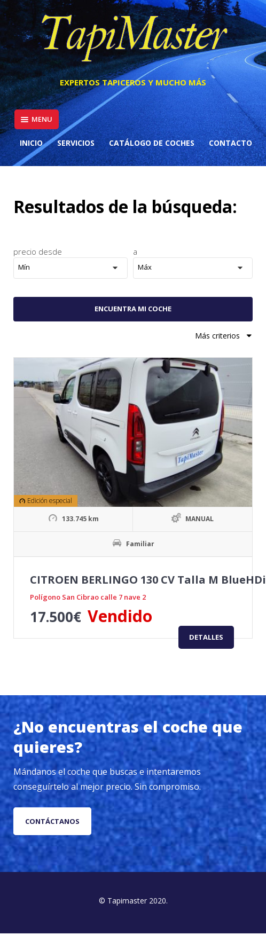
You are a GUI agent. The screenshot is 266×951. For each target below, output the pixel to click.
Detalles (206, 637)
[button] (73, 268)
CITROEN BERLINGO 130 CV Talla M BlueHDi (148, 579)
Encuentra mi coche (133, 308)
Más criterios (224, 336)
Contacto (230, 143)
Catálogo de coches (151, 143)
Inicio (31, 143)
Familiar (140, 543)
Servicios (76, 143)
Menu (36, 119)
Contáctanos (52, 821)
